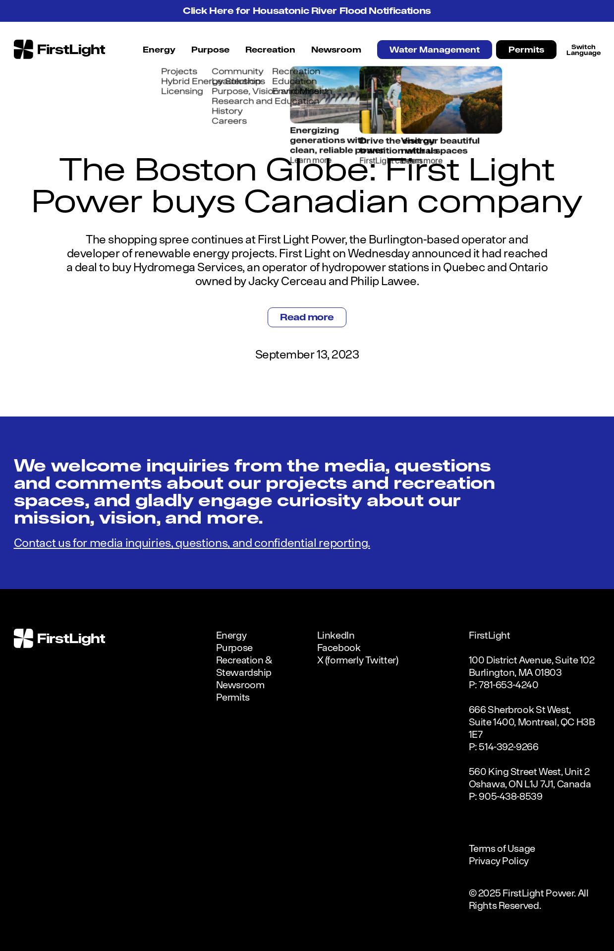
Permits (526, 49)
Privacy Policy (499, 860)
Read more (307, 317)
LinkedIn (336, 635)
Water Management (435, 49)
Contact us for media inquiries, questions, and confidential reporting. (192, 542)
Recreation (270, 49)
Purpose (210, 49)
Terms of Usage (502, 848)
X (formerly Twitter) (357, 659)
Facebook (339, 647)
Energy (159, 49)
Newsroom (336, 49)
